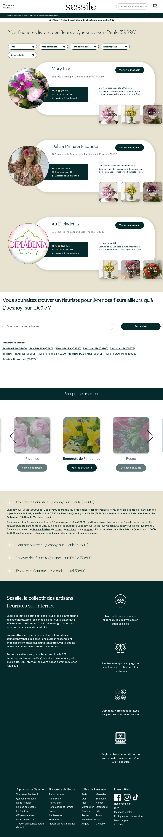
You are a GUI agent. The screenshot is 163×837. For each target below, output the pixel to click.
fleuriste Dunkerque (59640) (85, 353)
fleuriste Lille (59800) (41, 348)
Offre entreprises (25, 815)
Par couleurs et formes (61, 807)
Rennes (85, 815)
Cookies (118, 824)
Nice (84, 802)
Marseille (101, 794)
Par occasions (56, 794)
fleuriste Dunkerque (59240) (120, 353)
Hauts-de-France (138, 509)
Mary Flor (61, 69)
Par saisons (55, 798)
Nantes (100, 802)
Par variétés (55, 802)
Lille (98, 811)
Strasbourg (102, 807)
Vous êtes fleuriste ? (27, 794)
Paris (84, 794)
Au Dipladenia (65, 224)
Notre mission (23, 802)
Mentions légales (123, 812)
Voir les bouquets (32, 472)
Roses (52, 811)
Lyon (84, 798)
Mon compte (121, 820)
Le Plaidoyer (22, 811)
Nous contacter (122, 803)
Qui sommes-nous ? (27, 798)
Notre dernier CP (25, 819)
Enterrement (55, 819)
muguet (88, 529)
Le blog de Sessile (26, 807)
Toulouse (101, 798)
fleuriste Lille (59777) (122, 348)
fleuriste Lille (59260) (68, 348)
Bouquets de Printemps (131, 459)
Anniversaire (55, 815)
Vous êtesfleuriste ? (8, 6)
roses (58, 529)
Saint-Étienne (89, 819)
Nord (112, 509)
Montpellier (88, 807)
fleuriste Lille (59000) (14, 348)
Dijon (98, 819)
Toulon (99, 815)
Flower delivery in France (62, 823)
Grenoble (100, 823)
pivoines (71, 529)
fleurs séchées (41, 529)
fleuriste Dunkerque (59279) (19, 359)
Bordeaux (87, 811)
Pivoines (81, 459)
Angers (85, 823)
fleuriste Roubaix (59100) (52, 353)
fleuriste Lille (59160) (95, 348)
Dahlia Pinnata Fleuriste (75, 146)
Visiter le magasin (129, 69)
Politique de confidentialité (128, 816)
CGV (116, 808)
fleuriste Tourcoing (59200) (18, 353)
